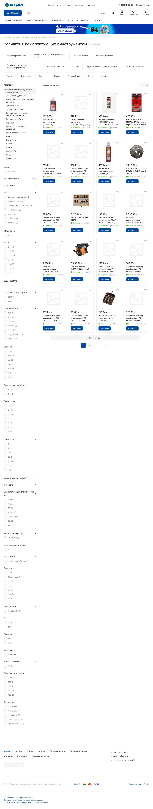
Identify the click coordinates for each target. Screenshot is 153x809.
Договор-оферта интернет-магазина (18, 797)
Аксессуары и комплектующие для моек (19, 100)
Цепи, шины (11, 158)
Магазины (22, 756)
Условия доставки (78, 751)
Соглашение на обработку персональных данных (23, 800)
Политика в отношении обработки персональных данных (26, 802)
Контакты (8, 756)
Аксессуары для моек (16, 95)
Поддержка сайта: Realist (139, 784)
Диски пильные (13, 105)
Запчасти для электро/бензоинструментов (16, 114)
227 (106, 345)
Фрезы (9, 155)
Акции (19, 751)
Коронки (10, 122)
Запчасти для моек (14, 109)
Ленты (9, 136)
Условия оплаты (58, 751)
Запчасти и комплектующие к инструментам (18, 90)
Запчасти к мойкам (14, 119)
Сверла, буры (12, 151)
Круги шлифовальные (16, 132)
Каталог (7, 751)
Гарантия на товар (40, 756)
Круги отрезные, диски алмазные (16, 127)
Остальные (11, 140)
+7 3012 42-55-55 (125, 5)
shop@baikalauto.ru (119, 756)
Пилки (9, 147)
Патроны (10, 143)
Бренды (30, 751)
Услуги (42, 751)
